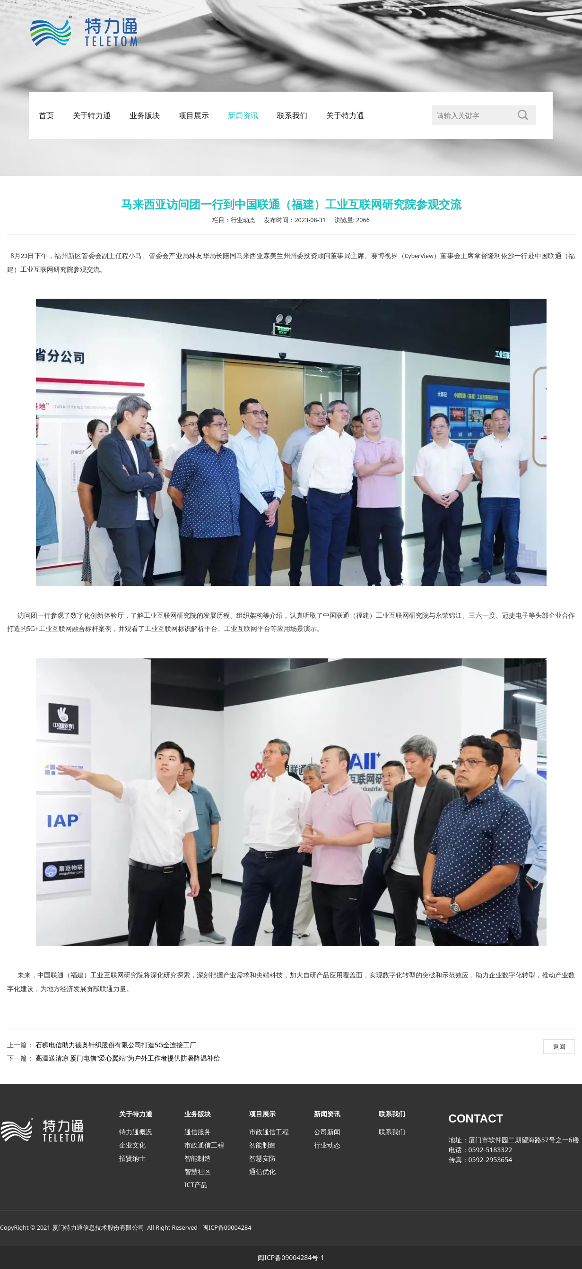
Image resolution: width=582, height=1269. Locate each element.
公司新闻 (327, 1131)
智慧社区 (197, 1171)
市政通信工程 (204, 1144)
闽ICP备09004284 (226, 1228)
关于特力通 (92, 115)
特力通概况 (135, 1131)
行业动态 (327, 1144)
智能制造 (197, 1158)
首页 (46, 115)
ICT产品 (196, 1184)
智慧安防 (262, 1158)
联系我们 (292, 115)
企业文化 (132, 1144)
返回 (559, 1046)
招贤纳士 (132, 1158)
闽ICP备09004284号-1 (291, 1257)
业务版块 (145, 115)
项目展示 (194, 115)
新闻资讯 (243, 115)
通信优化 (262, 1171)
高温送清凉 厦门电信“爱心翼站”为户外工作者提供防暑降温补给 (128, 1057)
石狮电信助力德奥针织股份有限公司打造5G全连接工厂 (115, 1044)
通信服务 (197, 1131)
